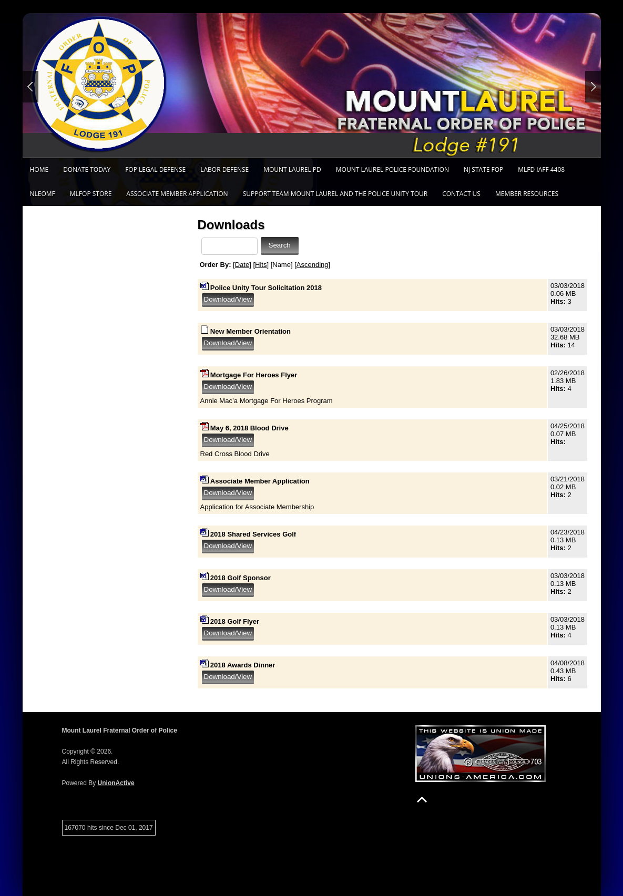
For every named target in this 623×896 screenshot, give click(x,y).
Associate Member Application (177, 193)
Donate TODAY (86, 169)
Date (242, 265)
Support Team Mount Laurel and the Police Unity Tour (335, 193)
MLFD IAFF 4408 (541, 169)
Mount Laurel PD (292, 169)
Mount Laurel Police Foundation (392, 169)
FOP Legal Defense (155, 169)
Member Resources (526, 193)
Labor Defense (224, 169)
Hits (261, 265)
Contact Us (461, 193)
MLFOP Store (91, 193)
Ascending (313, 265)
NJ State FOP (483, 169)
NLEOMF (42, 193)
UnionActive (116, 783)
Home (39, 169)
